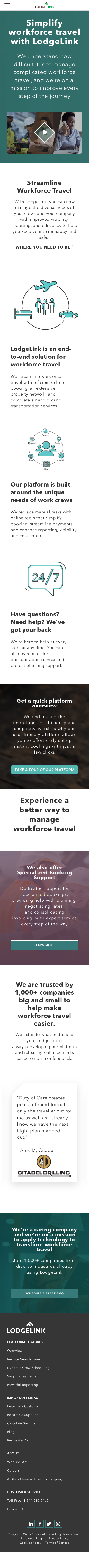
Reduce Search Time (23, 1359)
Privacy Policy (58, 1538)
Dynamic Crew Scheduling (28, 1368)
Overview (14, 1351)
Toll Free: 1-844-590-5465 (28, 1501)
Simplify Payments (21, 1376)
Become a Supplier (22, 1415)
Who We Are (17, 1462)
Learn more (44, 945)
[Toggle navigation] (7, 5)
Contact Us (15, 1509)
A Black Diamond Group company (34, 1479)
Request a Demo (20, 1440)
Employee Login (33, 1538)
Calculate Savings (21, 1423)
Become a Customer (23, 1406)
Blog (11, 1432)
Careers (13, 1471)
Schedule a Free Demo (44, 1293)
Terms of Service (57, 1542)
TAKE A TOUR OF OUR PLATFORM (44, 769)
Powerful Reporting (22, 1385)
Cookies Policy (30, 1542)
